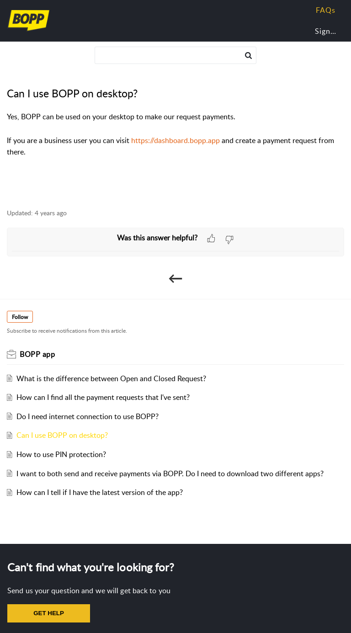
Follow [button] (20, 317)
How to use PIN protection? (61, 454)
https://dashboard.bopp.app (175, 140)
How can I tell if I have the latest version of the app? (99, 492)
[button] (248, 55)
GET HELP (48, 613)
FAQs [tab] (325, 10)
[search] (175, 55)
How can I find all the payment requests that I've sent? (103, 397)
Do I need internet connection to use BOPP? (87, 416)
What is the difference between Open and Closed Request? (111, 378)
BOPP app (37, 354)
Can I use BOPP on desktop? (62, 435)
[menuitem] (323, 31)
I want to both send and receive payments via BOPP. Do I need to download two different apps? (170, 473)
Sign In (327, 31)
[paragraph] (175, 134)
